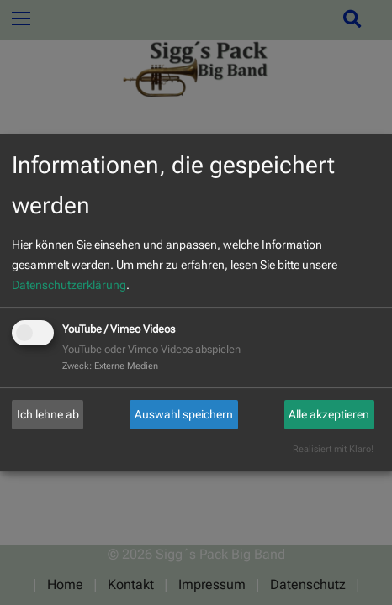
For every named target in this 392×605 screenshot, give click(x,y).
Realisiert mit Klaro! (333, 449)
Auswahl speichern (184, 414)
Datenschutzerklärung (69, 285)
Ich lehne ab (48, 414)
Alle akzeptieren (329, 414)
